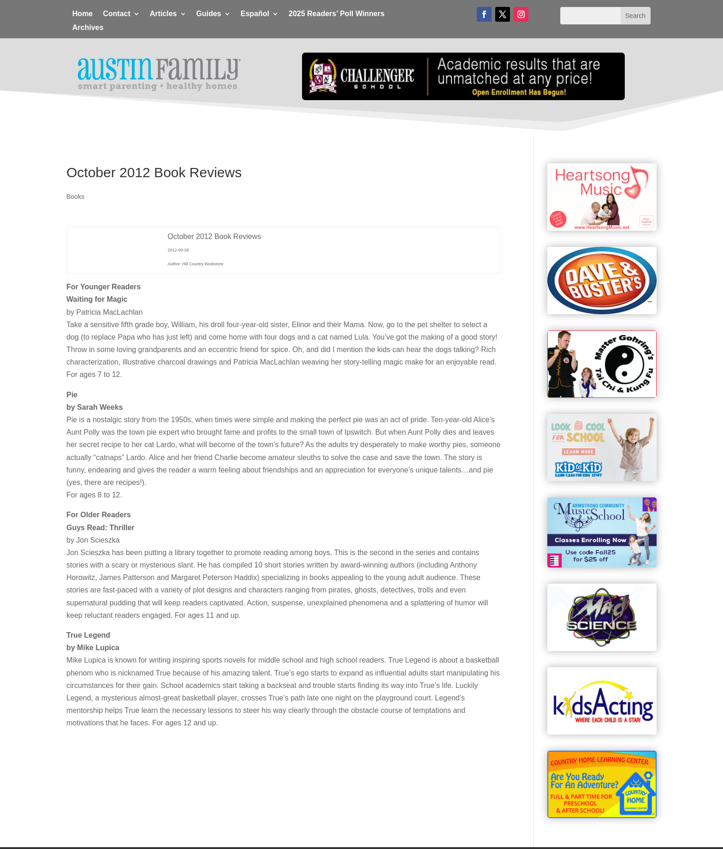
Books (75, 196)
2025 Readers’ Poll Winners (337, 14)
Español (255, 14)
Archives (88, 27)
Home (82, 14)
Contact (116, 14)
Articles (163, 14)
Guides (208, 14)
